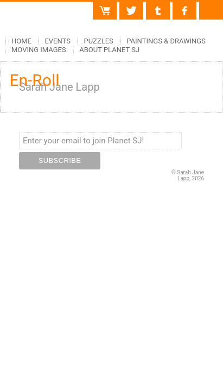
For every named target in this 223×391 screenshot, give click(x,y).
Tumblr (158, 6)
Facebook (184, 6)
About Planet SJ (109, 50)
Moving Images (38, 50)
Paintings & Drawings (166, 41)
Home (21, 41)
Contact (211, 6)
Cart (110, 6)
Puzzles (98, 41)
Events (57, 41)
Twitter (131, 6)
